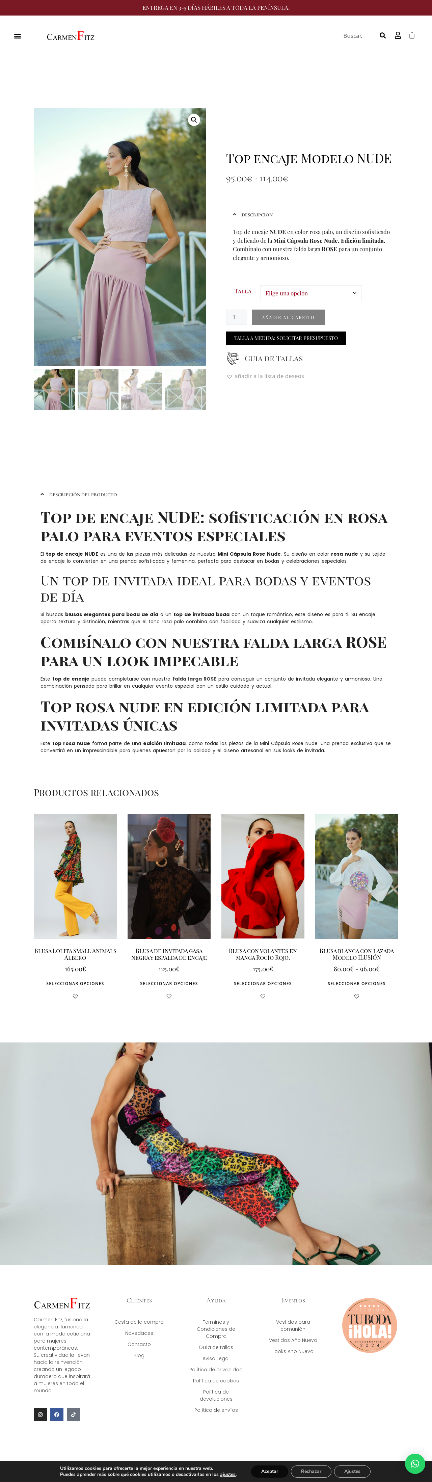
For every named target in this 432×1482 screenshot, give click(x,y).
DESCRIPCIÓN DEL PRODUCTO (83, 495)
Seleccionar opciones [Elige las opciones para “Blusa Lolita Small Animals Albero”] (75, 983)
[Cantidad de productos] (236, 317)
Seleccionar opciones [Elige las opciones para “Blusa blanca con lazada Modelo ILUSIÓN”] (357, 983)
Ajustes (352, 1471)
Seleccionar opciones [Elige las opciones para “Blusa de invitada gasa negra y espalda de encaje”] (169, 983)
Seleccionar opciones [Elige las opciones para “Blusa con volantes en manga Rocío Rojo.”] (263, 983)
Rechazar (311, 1471)
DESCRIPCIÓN (257, 215)
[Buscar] (382, 35)
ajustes (228, 1475)
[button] (17, 35)
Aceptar (269, 1471)
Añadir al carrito (288, 317)
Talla (243, 291)
